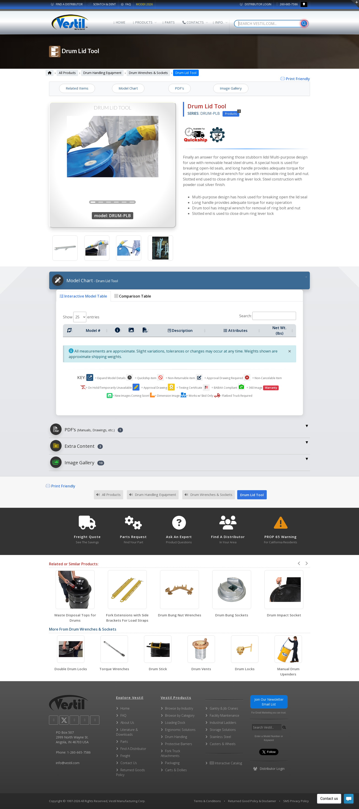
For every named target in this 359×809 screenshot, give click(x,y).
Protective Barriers (178, 744)
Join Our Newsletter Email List (268, 701)
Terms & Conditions (207, 801)
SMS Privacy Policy (296, 801)
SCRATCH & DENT (102, 4)
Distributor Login (255, 4)
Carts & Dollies (176, 770)
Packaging (172, 763)
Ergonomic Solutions (180, 729)
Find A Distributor (133, 748)
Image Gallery (77, 462)
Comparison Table (132, 296)
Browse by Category (179, 715)
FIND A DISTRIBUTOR (67, 4)
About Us (127, 722)
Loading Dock (175, 722)
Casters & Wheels (223, 744)
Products (232, 113)
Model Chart (85, 280)
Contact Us (128, 763)
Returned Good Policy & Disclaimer (252, 801)
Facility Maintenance (224, 715)
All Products (67, 73)
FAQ (126, 4)
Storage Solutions (223, 729)
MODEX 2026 (144, 4)
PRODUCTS (142, 22)
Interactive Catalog (226, 763)
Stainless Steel (220, 737)
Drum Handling (176, 737)
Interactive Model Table (83, 296)
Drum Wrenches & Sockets (148, 73)
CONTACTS (193, 22)
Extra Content (76, 445)
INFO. (218, 22)
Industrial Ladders (223, 722)
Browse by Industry (179, 708)
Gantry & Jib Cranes (224, 708)
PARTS (169, 22)
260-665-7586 (287, 4)
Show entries (81, 317)
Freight (125, 756)
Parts (124, 741)
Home (125, 708)
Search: (267, 316)
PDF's (86, 429)
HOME (119, 22)
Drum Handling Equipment (102, 73)
